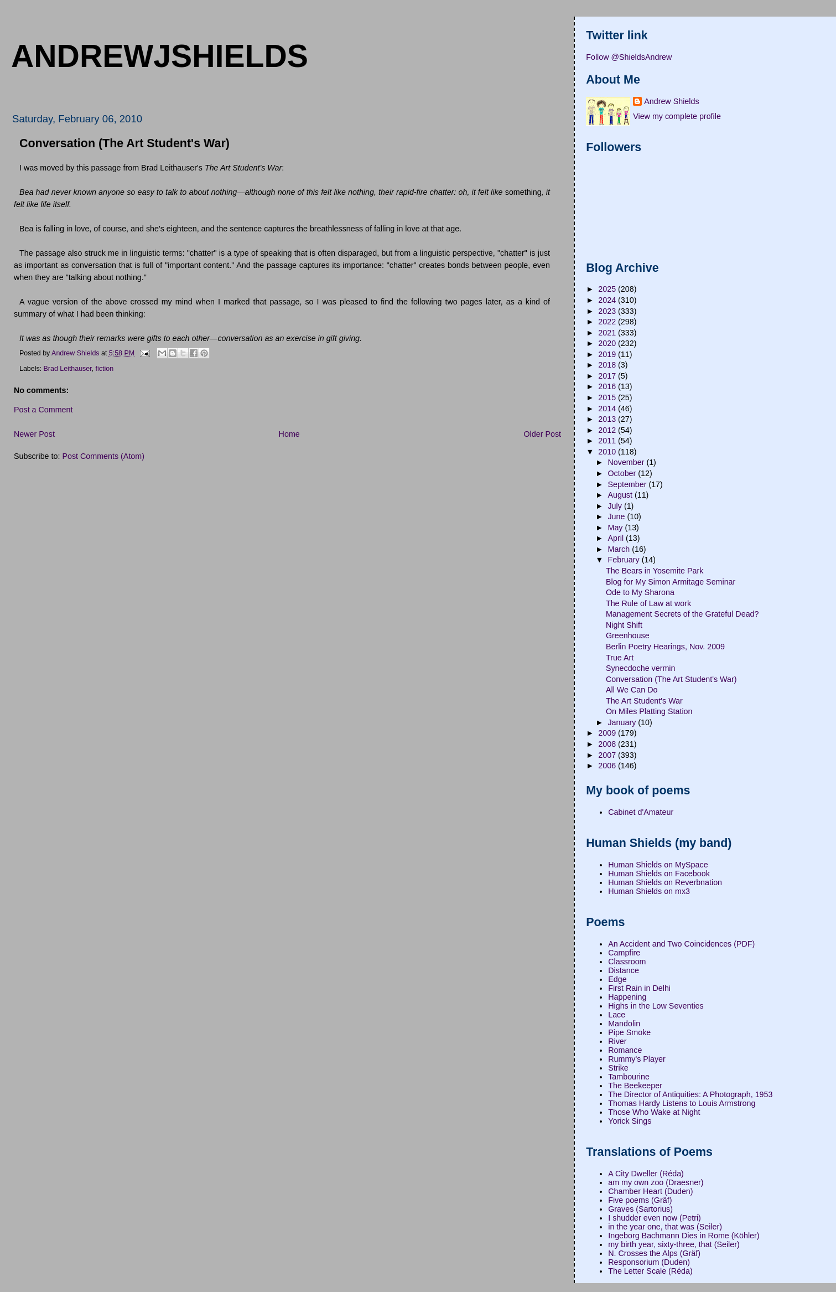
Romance (625, 1050)
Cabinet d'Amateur (640, 812)
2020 (608, 343)
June (617, 516)
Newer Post (34, 434)
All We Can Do (632, 689)
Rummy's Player (637, 1059)
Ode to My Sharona (640, 592)
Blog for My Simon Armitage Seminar (670, 581)
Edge (617, 979)
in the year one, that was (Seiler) (665, 1226)
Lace (616, 1014)
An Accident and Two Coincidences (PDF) (681, 943)
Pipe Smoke (629, 1032)
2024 (608, 300)
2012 (608, 430)
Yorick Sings (629, 1121)
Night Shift (624, 625)
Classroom (627, 961)
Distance (623, 970)
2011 (608, 440)
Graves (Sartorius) (640, 1209)
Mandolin (624, 1023)
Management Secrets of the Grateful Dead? (682, 613)
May (616, 527)
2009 (608, 732)
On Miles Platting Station (649, 711)
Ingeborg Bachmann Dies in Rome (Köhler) (683, 1235)
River (617, 1041)
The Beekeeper (635, 1085)
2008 (608, 744)
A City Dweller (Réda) (646, 1173)
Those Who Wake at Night (654, 1112)
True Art (620, 657)
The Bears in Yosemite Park (654, 570)
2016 (608, 386)
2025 (608, 289)
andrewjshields (159, 56)
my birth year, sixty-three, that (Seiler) (674, 1244)
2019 (608, 354)
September (627, 484)
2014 (608, 408)
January (622, 722)
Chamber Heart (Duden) (650, 1191)
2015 (608, 397)
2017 (608, 375)
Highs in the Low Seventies (655, 1005)
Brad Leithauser (68, 369)
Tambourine (629, 1076)
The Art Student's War (644, 700)
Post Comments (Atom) (103, 456)
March (619, 549)
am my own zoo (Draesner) (655, 1182)
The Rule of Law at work (648, 603)
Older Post (542, 434)
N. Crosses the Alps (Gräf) (654, 1253)
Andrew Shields (671, 101)
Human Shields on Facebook (659, 873)
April (616, 538)
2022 (608, 321)
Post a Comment (43, 409)
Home (289, 434)
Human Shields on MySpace (658, 864)
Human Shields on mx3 (649, 891)
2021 (608, 332)
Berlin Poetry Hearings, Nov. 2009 (665, 646)
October (622, 473)
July (615, 506)
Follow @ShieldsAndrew (629, 57)
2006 (608, 765)
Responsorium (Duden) (649, 1262)
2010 (608, 451)
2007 (608, 755)
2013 (608, 419)
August (620, 494)
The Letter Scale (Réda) (650, 1271)
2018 (608, 364)
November (626, 462)
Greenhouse (628, 635)
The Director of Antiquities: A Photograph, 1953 (690, 1094)
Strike (618, 1067)
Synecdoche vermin (641, 668)
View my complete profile (677, 116)
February (624, 559)
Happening (627, 997)
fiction (105, 369)
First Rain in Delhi (639, 988)
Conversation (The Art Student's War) (671, 679)
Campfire (624, 952)
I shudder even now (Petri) (654, 1217)
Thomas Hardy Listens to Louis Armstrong (681, 1103)
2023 (608, 311)
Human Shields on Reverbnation (665, 882)
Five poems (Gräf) (640, 1200)
